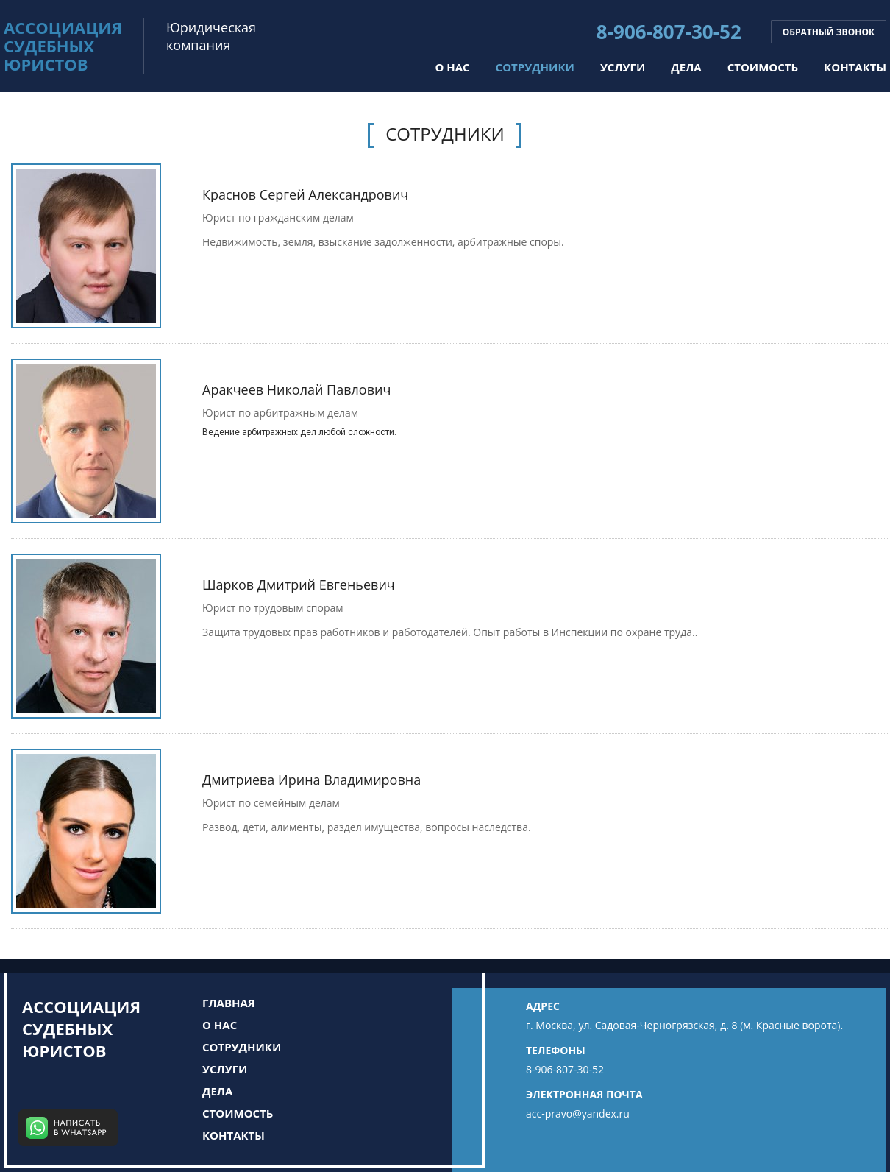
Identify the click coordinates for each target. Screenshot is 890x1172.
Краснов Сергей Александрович (305, 194)
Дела (686, 67)
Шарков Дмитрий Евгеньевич (298, 584)
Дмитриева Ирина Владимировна (311, 779)
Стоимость (762, 67)
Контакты (855, 67)
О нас (452, 67)
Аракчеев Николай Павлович (296, 389)
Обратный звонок (829, 32)
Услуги (622, 67)
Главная (228, 1002)
